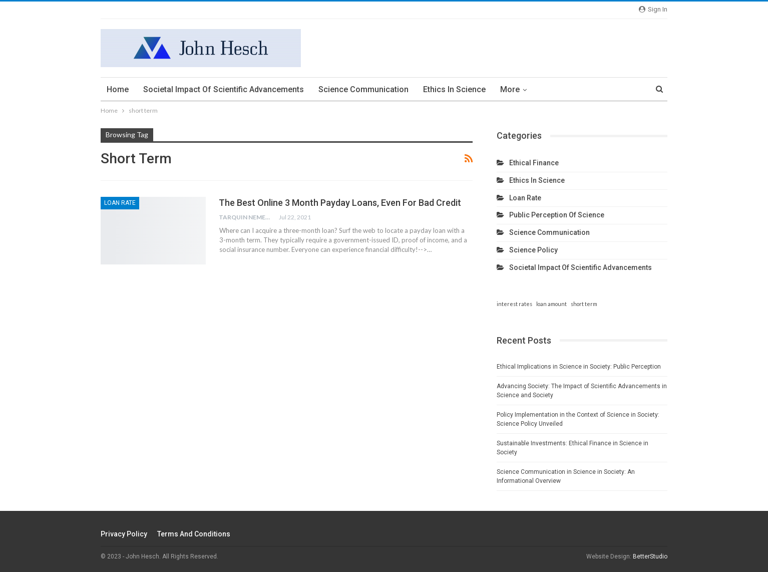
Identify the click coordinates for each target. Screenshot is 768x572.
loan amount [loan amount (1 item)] (551, 304)
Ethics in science (454, 89)
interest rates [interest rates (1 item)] (514, 304)
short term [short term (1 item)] (584, 304)
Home (118, 89)
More (510, 89)
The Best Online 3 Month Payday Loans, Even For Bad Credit (340, 202)
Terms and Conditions (193, 534)
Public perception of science (556, 215)
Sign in (653, 9)
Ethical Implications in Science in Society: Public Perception (579, 366)
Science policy (533, 250)
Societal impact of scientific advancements (223, 89)
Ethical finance (534, 163)
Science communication (363, 89)
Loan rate (120, 202)
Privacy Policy (124, 534)
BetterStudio (650, 556)
